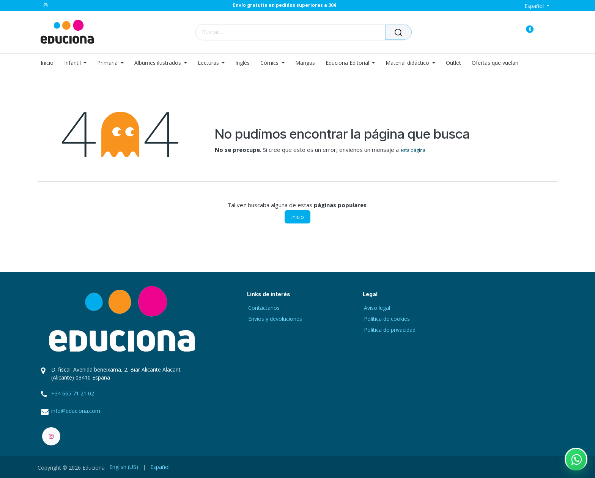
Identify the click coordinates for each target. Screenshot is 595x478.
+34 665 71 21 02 (72, 393)
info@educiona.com (75, 410)
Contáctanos (264, 307)
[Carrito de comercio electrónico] (503, 32)
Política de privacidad (390, 329)
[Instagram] (45, 5)
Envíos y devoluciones (275, 318)
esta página (412, 150)
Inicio (297, 216)
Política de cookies (387, 318)
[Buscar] (398, 32)
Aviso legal (377, 307)
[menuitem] (50, 63)
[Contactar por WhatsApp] (576, 459)
